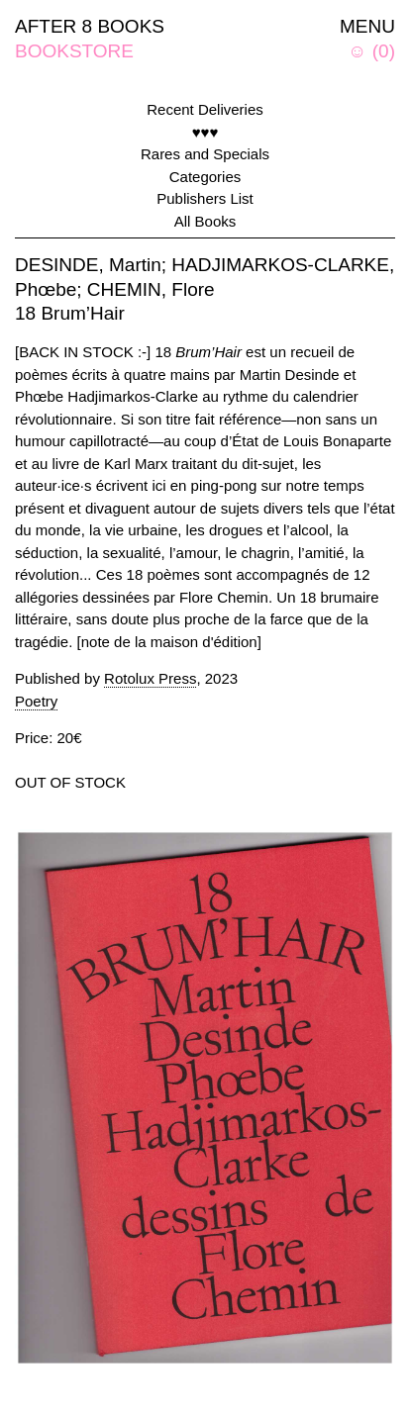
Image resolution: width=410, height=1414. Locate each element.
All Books (205, 221)
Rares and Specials (205, 153)
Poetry (36, 701)
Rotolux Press (150, 678)
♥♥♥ (205, 132)
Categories (205, 176)
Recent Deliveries (205, 109)
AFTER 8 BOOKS (89, 26)
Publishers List (205, 198)
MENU (367, 26)
